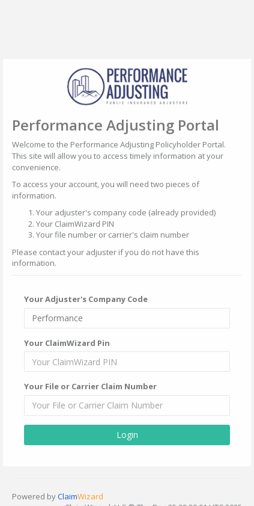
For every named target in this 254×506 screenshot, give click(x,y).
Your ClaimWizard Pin (67, 341)
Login (127, 433)
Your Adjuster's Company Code (86, 298)
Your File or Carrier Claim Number (90, 385)
